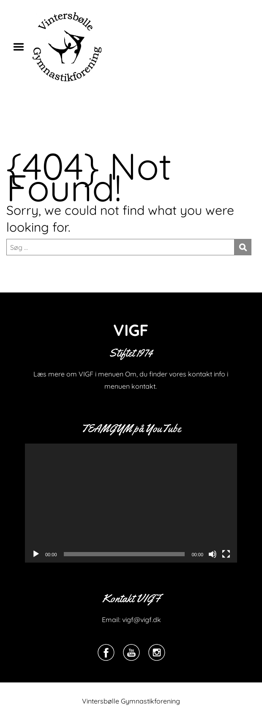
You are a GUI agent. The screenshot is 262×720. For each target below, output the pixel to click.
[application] (131, 503)
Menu (21, 47)
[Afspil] (36, 554)
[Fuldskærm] (226, 554)
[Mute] (212, 554)
